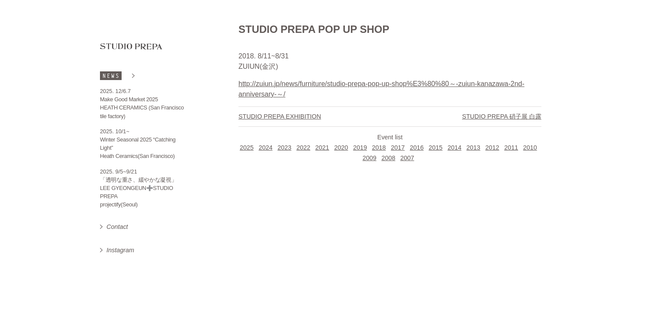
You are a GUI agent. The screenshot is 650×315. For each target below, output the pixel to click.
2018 (379, 147)
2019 (360, 147)
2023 (284, 147)
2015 (436, 147)
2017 (398, 147)
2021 (322, 147)
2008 (388, 157)
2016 (417, 147)
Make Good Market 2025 (129, 99)
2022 (303, 147)
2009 (369, 157)
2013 (473, 147)
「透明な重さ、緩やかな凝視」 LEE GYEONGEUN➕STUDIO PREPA (138, 188)
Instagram (120, 250)
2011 (511, 147)
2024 (266, 147)
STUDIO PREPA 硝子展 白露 (501, 116)
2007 (407, 157)
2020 (341, 147)
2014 (454, 147)
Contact (117, 226)
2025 (247, 147)
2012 (492, 147)
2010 (530, 147)
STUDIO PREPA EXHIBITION (279, 116)
